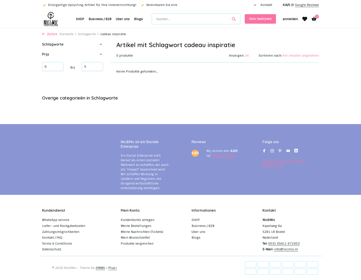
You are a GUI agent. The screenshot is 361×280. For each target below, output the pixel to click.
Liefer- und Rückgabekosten (63, 226)
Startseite (68, 34)
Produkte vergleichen (137, 243)
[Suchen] (196, 18)
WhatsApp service (55, 220)
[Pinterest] (280, 151)
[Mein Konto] (290, 19)
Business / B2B (100, 19)
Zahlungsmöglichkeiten (60, 232)
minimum (52, 66)
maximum (92, 66)
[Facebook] (264, 151)
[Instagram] (272, 151)
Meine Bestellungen (136, 226)
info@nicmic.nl (286, 249)
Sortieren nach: (270, 56)
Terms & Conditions (57, 243)
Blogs (138, 19)
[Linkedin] (296, 151)
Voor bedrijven (260, 19)
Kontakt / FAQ (52, 238)
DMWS (100, 268)
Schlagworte (88, 34)
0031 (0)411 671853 (284, 243)
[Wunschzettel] (304, 19)
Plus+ (112, 268)
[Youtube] (288, 151)
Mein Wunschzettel (135, 238)
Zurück (49, 34)
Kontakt (266, 5)
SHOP (80, 19)
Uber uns (123, 19)
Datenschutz (51, 249)
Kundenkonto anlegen (137, 220)
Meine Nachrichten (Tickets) (142, 232)
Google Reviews (307, 5)
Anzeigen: (236, 56)
